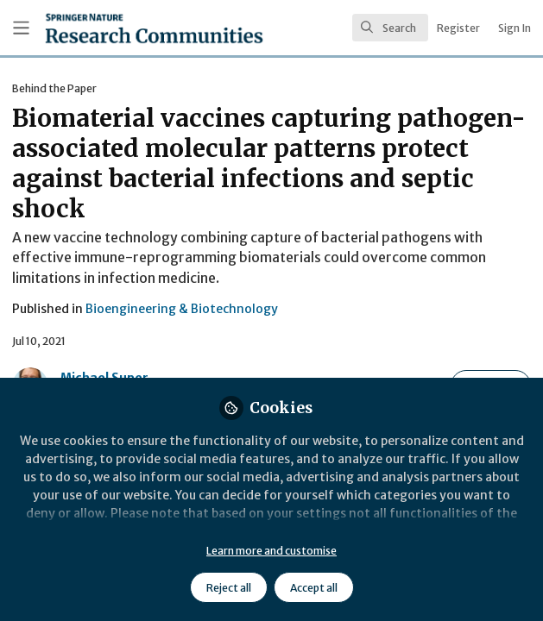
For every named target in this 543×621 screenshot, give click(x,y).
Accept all (314, 587)
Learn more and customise (271, 550)
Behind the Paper (54, 88)
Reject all (228, 587)
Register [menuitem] (458, 28)
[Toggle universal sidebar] (21, 28)
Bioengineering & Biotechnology (181, 309)
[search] (390, 27)
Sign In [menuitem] (514, 28)
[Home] (111, 28)
